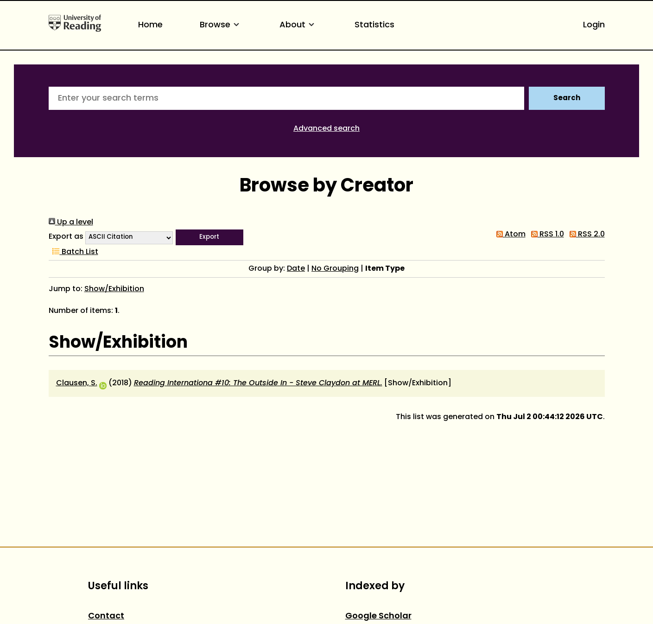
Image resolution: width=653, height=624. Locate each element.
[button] (209, 237)
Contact (106, 616)
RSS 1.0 (545, 235)
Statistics (374, 25)
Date (296, 269)
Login (594, 25)
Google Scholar (378, 616)
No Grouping (335, 269)
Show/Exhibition (114, 289)
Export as (66, 237)
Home (150, 25)
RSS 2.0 (585, 235)
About (298, 25)
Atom (509, 235)
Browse (221, 25)
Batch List (73, 252)
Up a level (71, 222)
